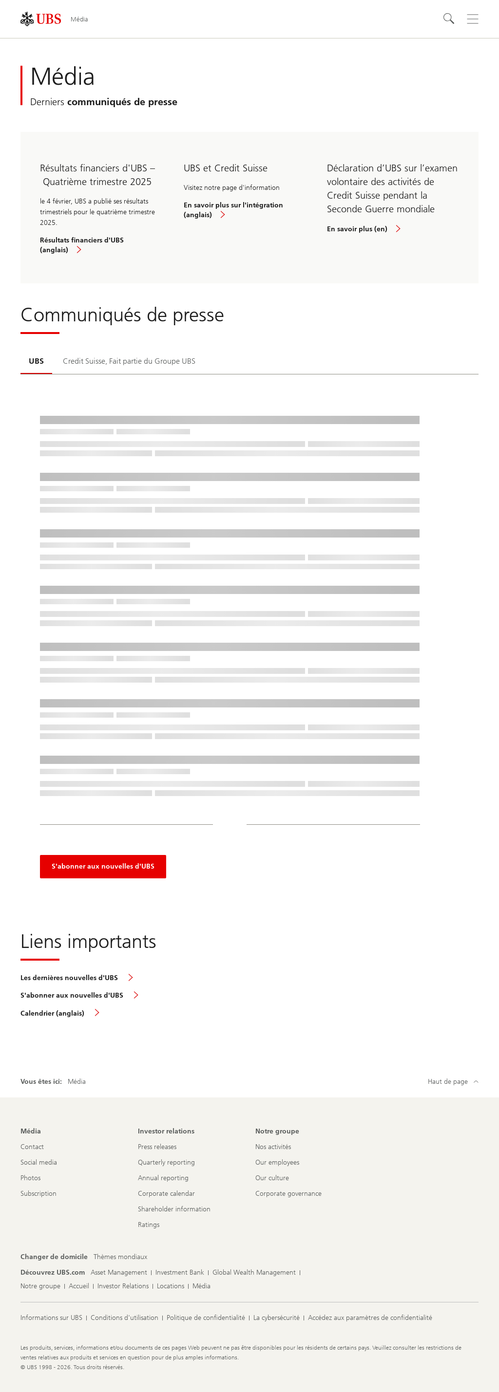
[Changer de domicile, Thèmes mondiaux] (120, 1257)
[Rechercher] (449, 19)
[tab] (36, 362)
